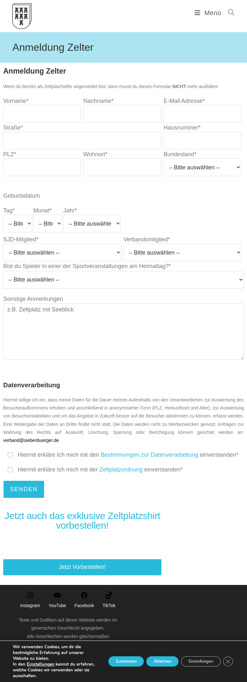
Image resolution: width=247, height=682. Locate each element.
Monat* (47, 223)
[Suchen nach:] (229, 12)
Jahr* (92, 223)
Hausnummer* (203, 140)
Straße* (82, 140)
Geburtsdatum (21, 202)
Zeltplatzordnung (120, 476)
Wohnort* (122, 167)
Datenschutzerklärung (80, 666)
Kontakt (135, 666)
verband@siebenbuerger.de (31, 446)
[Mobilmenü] (209, 12)
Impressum (114, 666)
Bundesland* (203, 167)
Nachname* (122, 113)
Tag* (17, 223)
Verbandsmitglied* (183, 252)
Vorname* (42, 113)
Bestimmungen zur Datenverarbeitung (149, 461)
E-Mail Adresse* (203, 113)
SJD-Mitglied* (62, 252)
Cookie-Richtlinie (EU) (166, 666)
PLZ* (42, 167)
